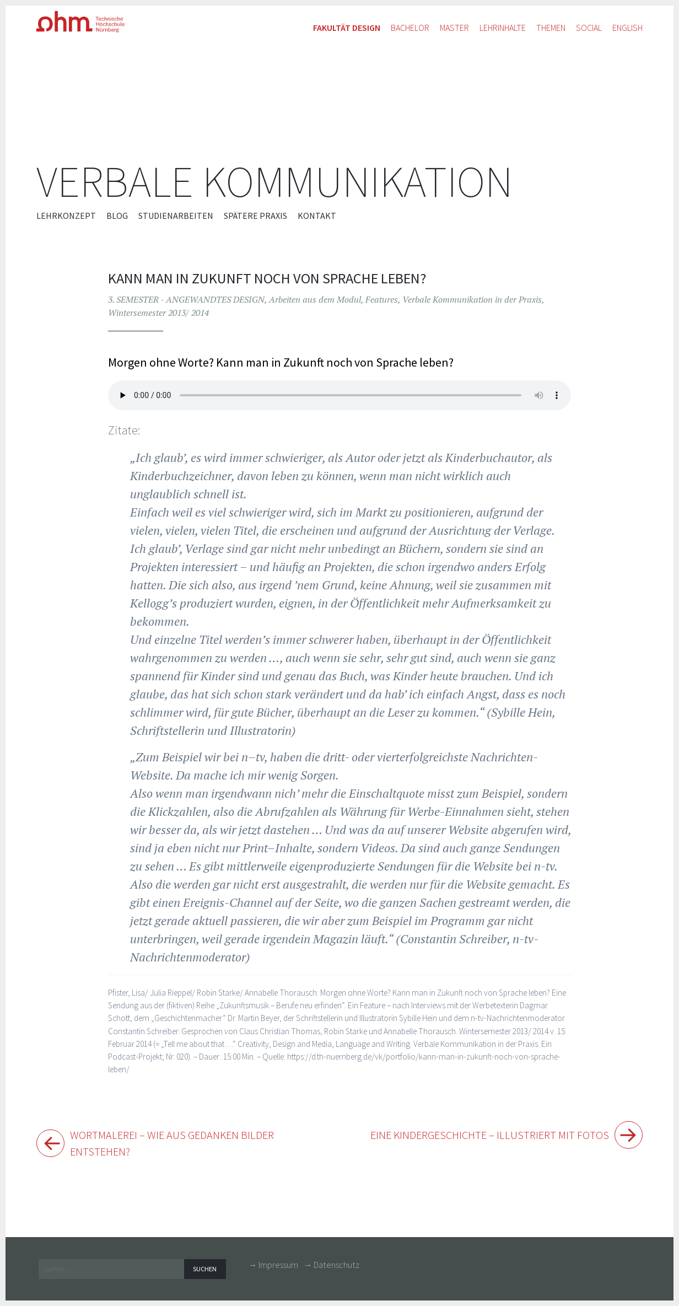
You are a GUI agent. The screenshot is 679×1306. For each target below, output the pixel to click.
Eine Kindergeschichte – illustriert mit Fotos (479, 1135)
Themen (550, 27)
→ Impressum (273, 1267)
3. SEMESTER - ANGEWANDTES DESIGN (186, 299)
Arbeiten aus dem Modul (315, 299)
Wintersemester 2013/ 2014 (158, 313)
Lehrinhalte (502, 27)
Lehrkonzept (66, 215)
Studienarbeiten (175, 215)
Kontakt (317, 215)
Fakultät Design (346, 27)
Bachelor (410, 27)
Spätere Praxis (255, 215)
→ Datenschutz (331, 1267)
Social (589, 27)
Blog (117, 215)
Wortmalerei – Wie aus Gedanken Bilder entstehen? (182, 1145)
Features (381, 299)
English (627, 27)
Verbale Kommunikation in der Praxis (472, 299)
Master (454, 27)
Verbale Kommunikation (274, 182)
